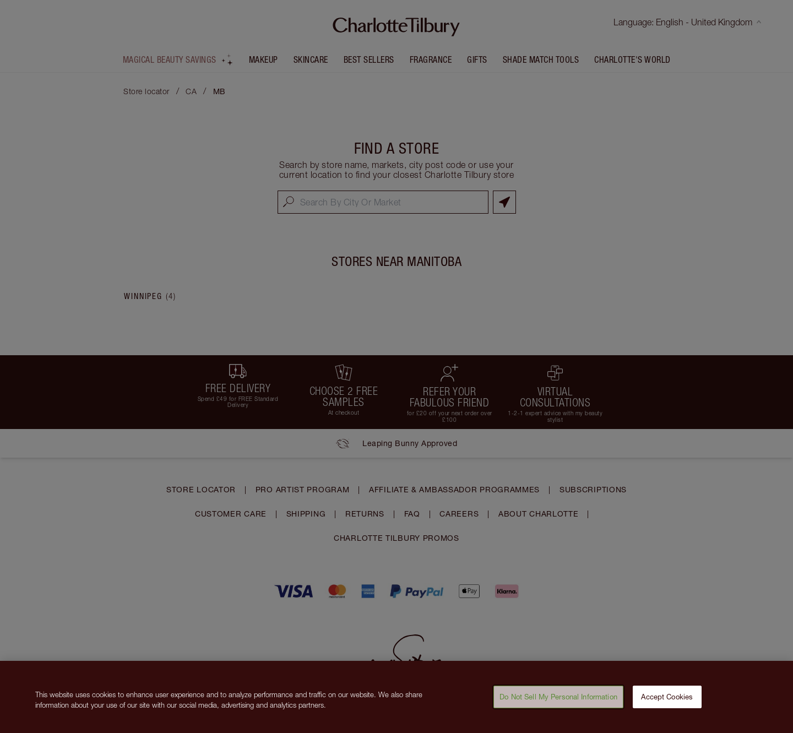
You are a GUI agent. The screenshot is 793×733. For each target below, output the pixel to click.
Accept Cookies (667, 701)
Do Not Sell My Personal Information (558, 701)
